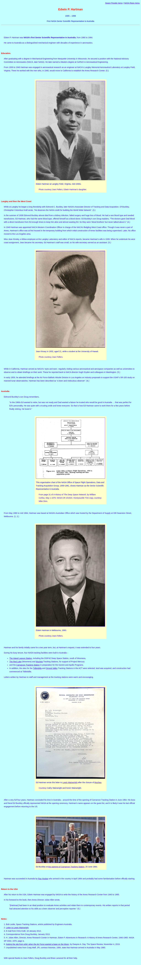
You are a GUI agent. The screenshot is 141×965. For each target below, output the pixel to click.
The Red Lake (15, 661)
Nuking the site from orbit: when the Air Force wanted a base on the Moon (37, 944)
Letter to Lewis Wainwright (17, 928)
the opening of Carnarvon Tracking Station (66, 867)
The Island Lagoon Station (20, 658)
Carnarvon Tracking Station (28, 665)
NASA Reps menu (132, 3)
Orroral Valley (52, 668)
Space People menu (114, 3)
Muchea (39, 661)
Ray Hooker (43, 879)
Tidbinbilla (37, 668)
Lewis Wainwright (70, 782)
